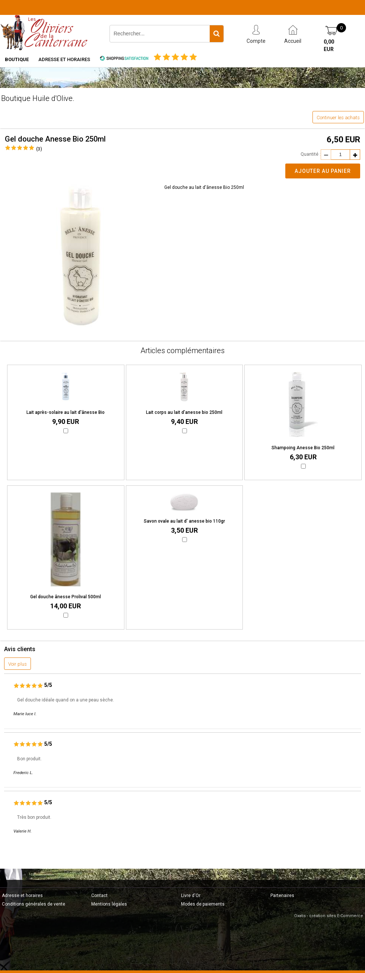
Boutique (17, 59)
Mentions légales (109, 904)
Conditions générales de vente (33, 904)
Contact (99, 895)
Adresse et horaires (64, 59)
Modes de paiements (203, 904)
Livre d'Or (190, 895)
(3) (39, 149)
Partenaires (282, 895)
